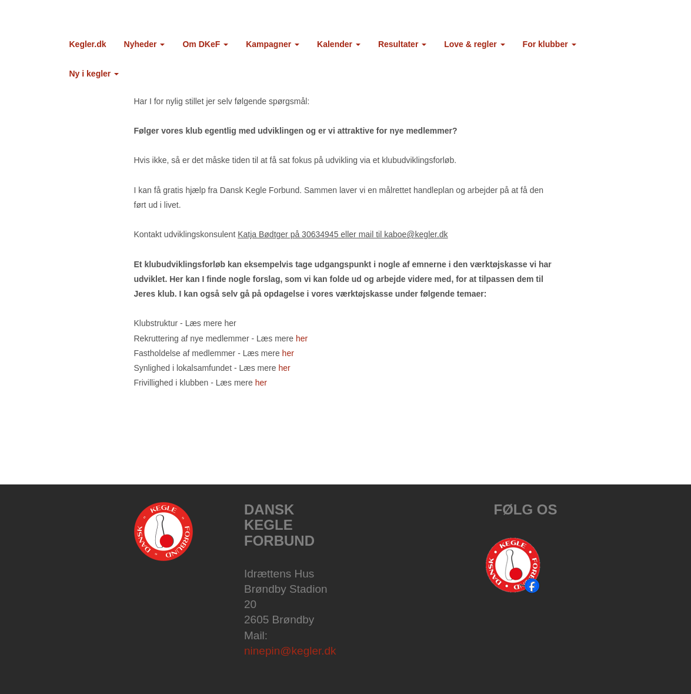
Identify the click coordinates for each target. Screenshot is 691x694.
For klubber (549, 44)
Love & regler (474, 44)
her (302, 338)
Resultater (402, 44)
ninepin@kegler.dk (290, 651)
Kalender (338, 44)
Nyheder (144, 44)
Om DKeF (205, 44)
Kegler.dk (87, 44)
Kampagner (272, 44)
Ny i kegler (94, 73)
